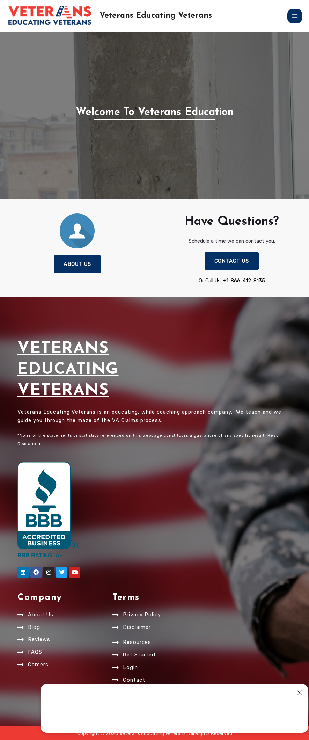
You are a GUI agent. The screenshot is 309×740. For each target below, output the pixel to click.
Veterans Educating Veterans (156, 16)
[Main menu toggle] (294, 16)
